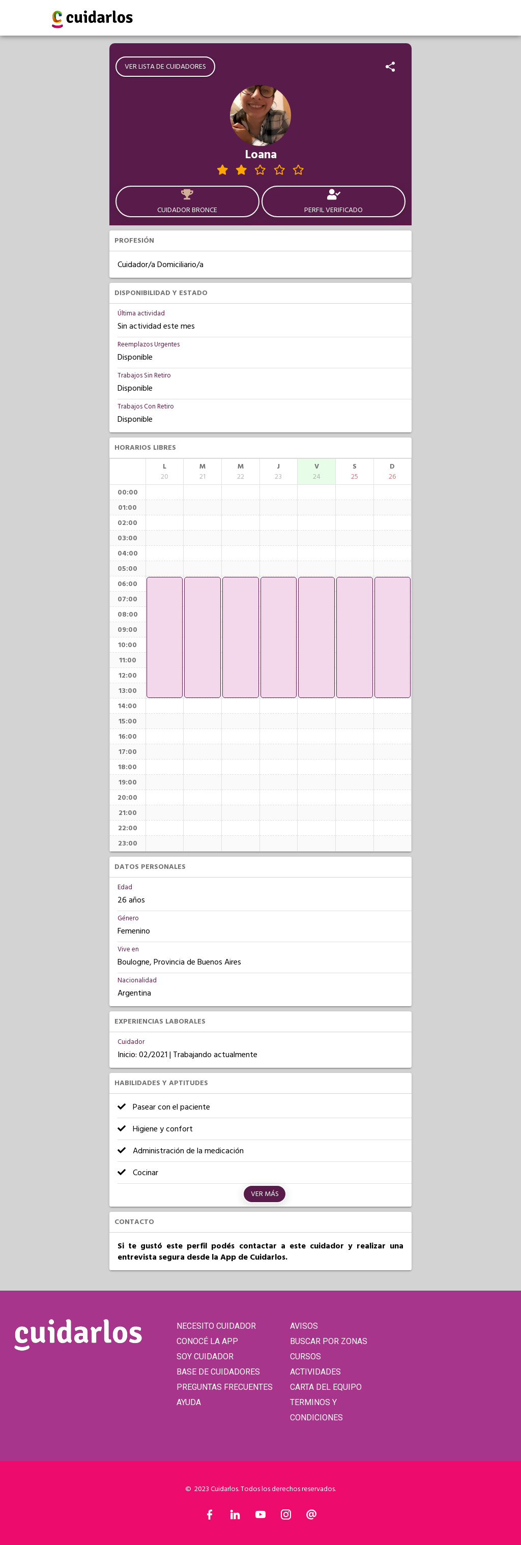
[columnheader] (165, 471)
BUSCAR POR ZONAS (328, 1341)
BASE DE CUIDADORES (218, 1372)
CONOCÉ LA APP (207, 1341)
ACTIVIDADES (315, 1372)
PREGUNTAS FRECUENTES (225, 1387)
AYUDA (189, 1402)
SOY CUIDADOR (205, 1356)
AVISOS (304, 1326)
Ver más (265, 1194)
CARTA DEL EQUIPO (326, 1387)
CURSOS (305, 1356)
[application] (165, 637)
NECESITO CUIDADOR (216, 1326)
